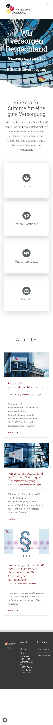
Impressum (43, 649)
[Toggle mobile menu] (47, 5)
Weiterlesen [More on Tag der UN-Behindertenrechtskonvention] (12, 432)
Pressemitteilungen (33, 394)
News (20, 583)
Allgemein (22, 394)
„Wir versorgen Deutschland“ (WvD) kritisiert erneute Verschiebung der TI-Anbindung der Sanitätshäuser (26, 572)
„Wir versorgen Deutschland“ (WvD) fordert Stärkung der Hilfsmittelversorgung (26, 477)
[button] (5, 720)
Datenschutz (43, 655)
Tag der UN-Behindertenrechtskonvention (26, 387)
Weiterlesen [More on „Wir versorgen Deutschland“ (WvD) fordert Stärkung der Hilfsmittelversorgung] (12, 519)
